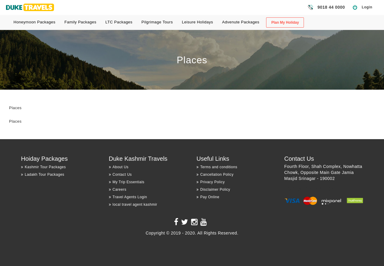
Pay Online (207, 197)
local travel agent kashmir (133, 204)
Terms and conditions (216, 167)
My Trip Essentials (127, 182)
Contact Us (120, 174)
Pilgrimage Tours (157, 22)
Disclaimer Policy (213, 189)
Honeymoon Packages (35, 22)
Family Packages (80, 22)
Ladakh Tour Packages (42, 174)
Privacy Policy (210, 182)
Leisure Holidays (197, 22)
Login (367, 7)
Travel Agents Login (128, 197)
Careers (118, 189)
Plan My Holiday (285, 22)
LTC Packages (118, 22)
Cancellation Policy (214, 174)
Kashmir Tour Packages (43, 167)
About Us (119, 167)
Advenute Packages (240, 22)
